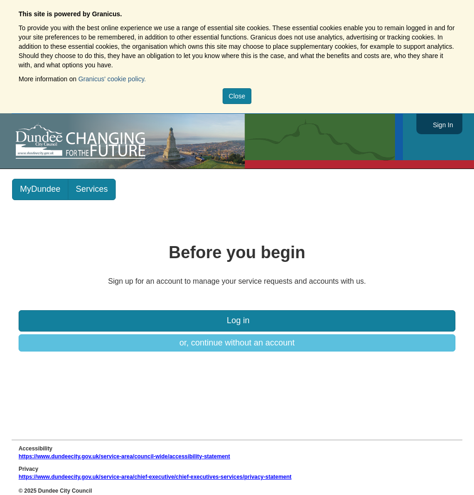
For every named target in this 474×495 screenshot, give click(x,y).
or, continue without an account (237, 342)
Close (237, 96)
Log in (237, 320)
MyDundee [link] (40, 189)
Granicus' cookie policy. (112, 79)
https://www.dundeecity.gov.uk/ (122, 141)
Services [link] (92, 189)
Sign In (443, 125)
